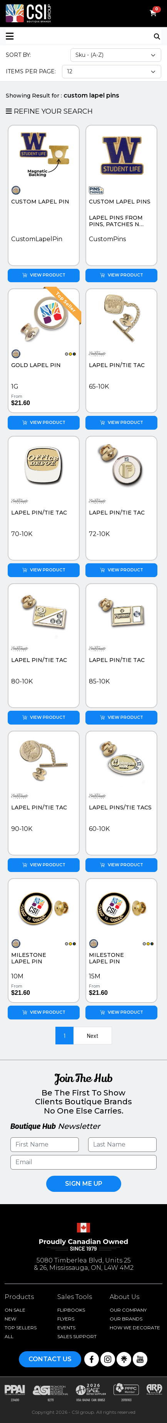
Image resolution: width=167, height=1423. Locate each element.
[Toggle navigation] (157, 36)
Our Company (128, 1310)
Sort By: (18, 54)
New (10, 1319)
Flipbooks (71, 1310)
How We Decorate (135, 1327)
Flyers (65, 1319)
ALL (9, 1336)
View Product (43, 275)
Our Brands (126, 1319)
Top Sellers (21, 1327)
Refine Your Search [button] (49, 111)
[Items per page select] (111, 71)
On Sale (15, 1310)
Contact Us (50, 1359)
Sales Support (77, 1336)
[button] (45, 36)
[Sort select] (115, 55)
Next (92, 1035)
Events (66, 1327)
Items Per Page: (31, 71)
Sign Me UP (83, 1183)
